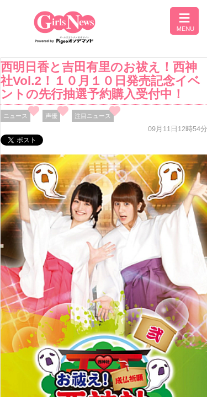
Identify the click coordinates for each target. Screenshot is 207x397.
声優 (51, 115)
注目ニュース (93, 115)
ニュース (15, 115)
